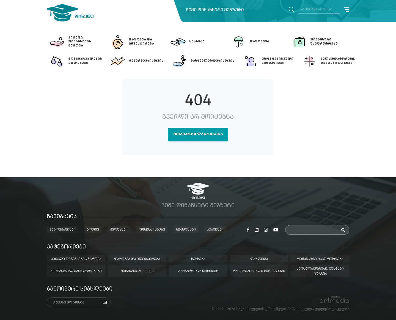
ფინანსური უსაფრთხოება (320, 259)
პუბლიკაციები (63, 229)
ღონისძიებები (152, 229)
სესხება (198, 259)
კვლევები (119, 229)
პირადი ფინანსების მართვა (76, 259)
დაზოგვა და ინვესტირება (137, 259)
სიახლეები (186, 229)
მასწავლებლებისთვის (198, 271)
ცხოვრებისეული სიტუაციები (259, 271)
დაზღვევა (259, 259)
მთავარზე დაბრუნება (198, 134)
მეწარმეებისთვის (137, 271)
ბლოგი (93, 229)
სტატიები (215, 229)
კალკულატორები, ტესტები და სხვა (320, 271)
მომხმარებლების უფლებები (76, 271)
